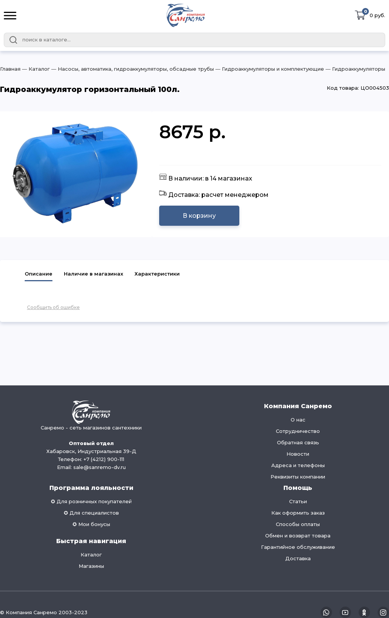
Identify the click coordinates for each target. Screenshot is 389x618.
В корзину (199, 215)
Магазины (91, 566)
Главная (10, 69)
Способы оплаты (298, 524)
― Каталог (35, 69)
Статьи (298, 501)
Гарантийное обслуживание (298, 547)
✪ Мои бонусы (91, 524)
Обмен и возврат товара (297, 535)
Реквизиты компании (297, 477)
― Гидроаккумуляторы (354, 69)
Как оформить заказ (298, 513)
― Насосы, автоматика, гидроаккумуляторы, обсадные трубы (132, 69)
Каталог (91, 554)
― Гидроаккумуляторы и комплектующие (269, 69)
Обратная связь (298, 442)
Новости (297, 454)
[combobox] (194, 40)
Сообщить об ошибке (53, 307)
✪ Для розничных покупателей (91, 501)
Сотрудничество (298, 431)
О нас (298, 420)
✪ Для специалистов (91, 513)
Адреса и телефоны (298, 465)
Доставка (298, 558)
